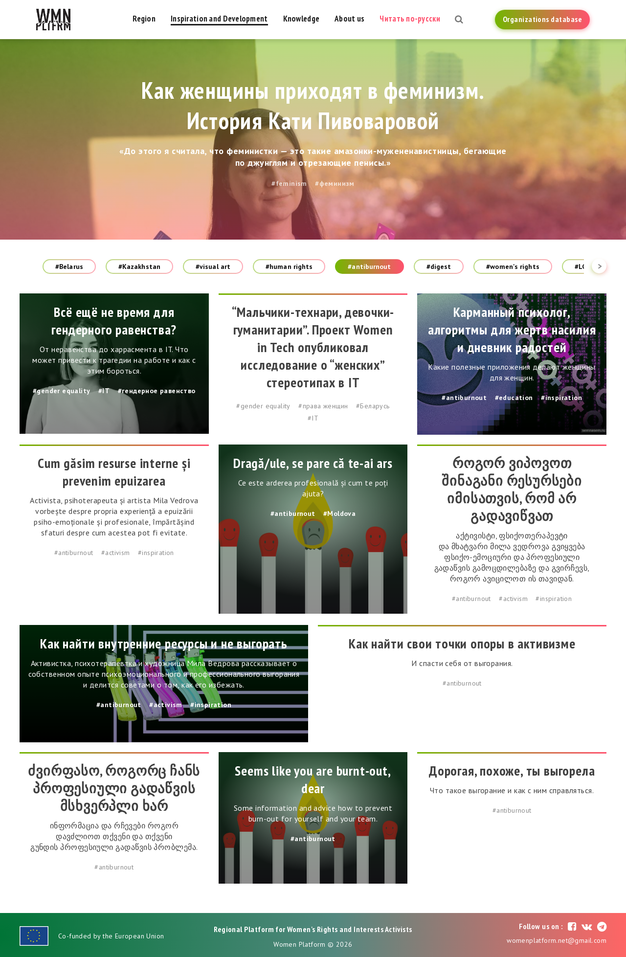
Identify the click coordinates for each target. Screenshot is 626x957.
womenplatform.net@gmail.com (556, 940)
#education (514, 397)
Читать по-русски (410, 18)
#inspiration (561, 397)
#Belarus (69, 266)
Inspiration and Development (219, 18)
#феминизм (335, 183)
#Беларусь (373, 405)
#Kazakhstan (139, 266)
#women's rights (512, 266)
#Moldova (339, 513)
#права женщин (323, 405)
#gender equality (61, 390)
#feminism (289, 183)
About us (349, 18)
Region (144, 18)
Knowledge (301, 18)
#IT (104, 390)
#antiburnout (369, 266)
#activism (115, 552)
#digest (438, 266)
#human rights (289, 266)
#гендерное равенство (157, 390)
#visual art (213, 266)
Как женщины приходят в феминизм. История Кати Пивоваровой (313, 105)
